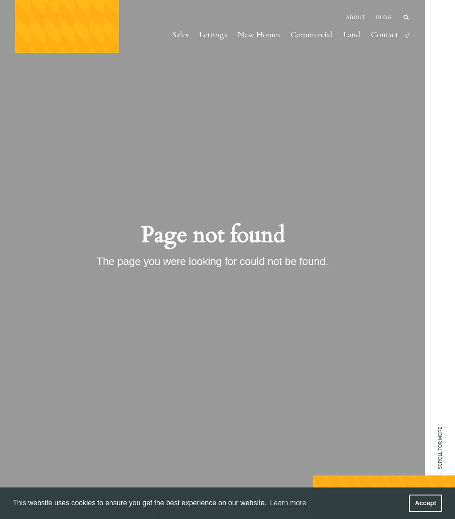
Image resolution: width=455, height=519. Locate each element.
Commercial (311, 34)
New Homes (259, 34)
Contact (390, 34)
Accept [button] (425, 503)
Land (351, 34)
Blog (384, 17)
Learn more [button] (288, 503)
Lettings (213, 34)
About (356, 17)
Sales (180, 34)
